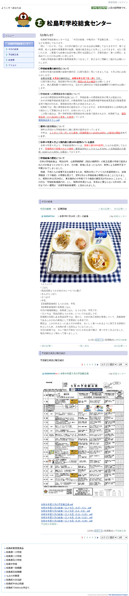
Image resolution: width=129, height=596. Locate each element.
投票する (99, 340)
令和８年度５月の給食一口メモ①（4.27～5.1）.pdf (66, 507)
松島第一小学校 (13, 552)
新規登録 (112, 2)
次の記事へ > (120, 209)
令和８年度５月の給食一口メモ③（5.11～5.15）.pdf (66, 514)
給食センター (120, 216)
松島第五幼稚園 (13, 572)
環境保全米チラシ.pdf (49, 120)
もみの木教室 (11, 576)
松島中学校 (10, 564)
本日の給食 (121, 340)
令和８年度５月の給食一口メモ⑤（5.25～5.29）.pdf (66, 521)
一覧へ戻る (83, 346)
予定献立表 (13, 54)
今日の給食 (13, 49)
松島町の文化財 (13, 580)
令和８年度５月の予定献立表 (74, 373)
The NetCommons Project (118, 595)
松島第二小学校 (13, 556)
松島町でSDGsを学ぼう (17, 587)
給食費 (11, 60)
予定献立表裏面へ (49, 524)
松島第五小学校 (13, 560)
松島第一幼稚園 (13, 568)
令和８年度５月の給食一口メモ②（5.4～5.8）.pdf (65, 511)
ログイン (123, 2)
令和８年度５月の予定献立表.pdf (57, 504)
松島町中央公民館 (14, 583)
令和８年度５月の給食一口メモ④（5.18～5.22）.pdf (66, 517)
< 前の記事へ (105, 209)
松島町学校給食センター (19, 44)
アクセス (12, 65)
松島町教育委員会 (14, 548)
